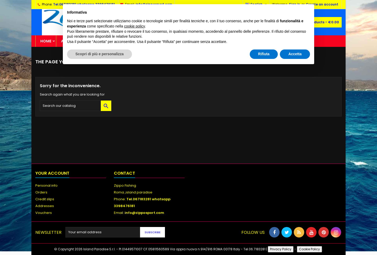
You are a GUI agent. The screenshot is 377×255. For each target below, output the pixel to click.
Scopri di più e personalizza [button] (99, 54)
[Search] (75, 106)
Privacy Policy (280, 249)
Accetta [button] (295, 54)
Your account (52, 173)
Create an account (322, 4)
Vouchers (43, 212)
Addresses (44, 205)
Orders (41, 192)
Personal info (46, 185)
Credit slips (44, 199)
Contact (124, 173)
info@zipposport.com (144, 212)
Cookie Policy (309, 249)
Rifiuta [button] (264, 54)
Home (45, 41)
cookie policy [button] (134, 26)
